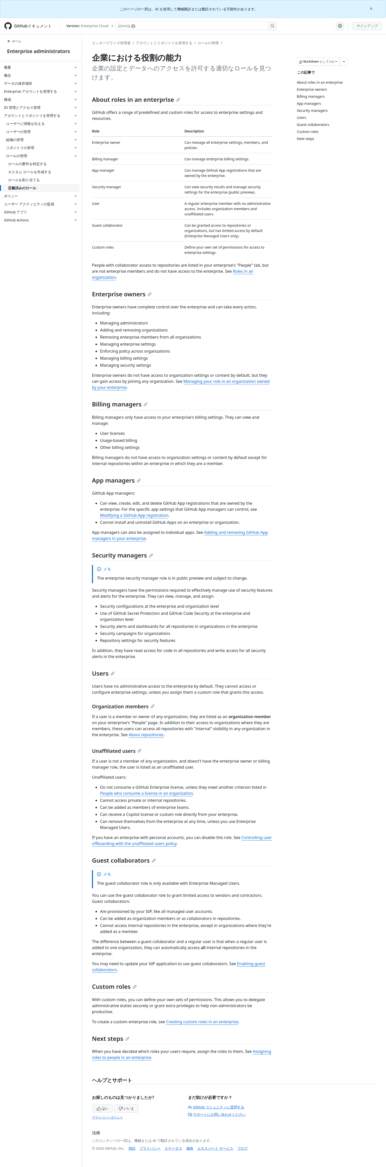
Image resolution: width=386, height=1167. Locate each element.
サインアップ (367, 25)
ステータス (173, 1148)
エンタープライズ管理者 (111, 42)
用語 (131, 1148)
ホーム (14, 41)
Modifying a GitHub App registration (134, 515)
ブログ (242, 1148)
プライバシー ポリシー (107, 1117)
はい (103, 1108)
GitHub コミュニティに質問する (216, 1107)
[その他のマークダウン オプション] (344, 62)
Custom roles (114, 986)
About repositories (146, 734)
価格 (189, 1148)
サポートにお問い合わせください (217, 1114)
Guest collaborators (124, 860)
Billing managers (120, 404)
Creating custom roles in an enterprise (202, 1021)
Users (103, 673)
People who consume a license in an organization (146, 793)
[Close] (372, 8)
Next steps (110, 1038)
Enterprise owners (122, 294)
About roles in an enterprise (136, 99)
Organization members (123, 706)
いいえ (126, 1108)
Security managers (122, 555)
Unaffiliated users (116, 751)
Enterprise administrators (38, 51)
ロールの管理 (208, 42)
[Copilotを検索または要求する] (196, 26)
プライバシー (150, 1148)
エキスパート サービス (215, 1148)
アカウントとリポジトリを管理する (164, 42)
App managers (116, 480)
